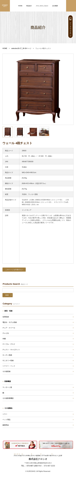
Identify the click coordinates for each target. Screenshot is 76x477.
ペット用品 (6, 419)
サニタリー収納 (8, 360)
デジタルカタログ (70, 28)
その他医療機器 (8, 398)
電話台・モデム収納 (9, 322)
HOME (20, 6)
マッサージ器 (7, 387)
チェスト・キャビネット (11, 349)
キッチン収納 (7, 355)
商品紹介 (29, 6)
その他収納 (6, 371)
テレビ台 (5, 333)
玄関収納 (5, 317)
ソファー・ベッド (8, 366)
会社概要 (55, 6)
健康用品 (5, 425)
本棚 (4, 339)
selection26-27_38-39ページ (21, 48)
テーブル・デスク (8, 344)
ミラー (4, 414)
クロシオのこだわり (42, 6)
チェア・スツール (8, 328)
